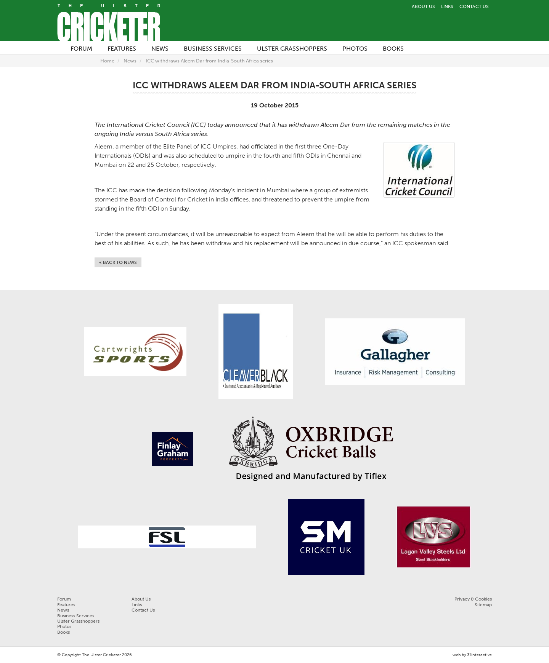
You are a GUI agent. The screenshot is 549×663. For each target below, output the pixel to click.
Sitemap (483, 604)
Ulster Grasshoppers (78, 621)
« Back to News (118, 262)
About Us (423, 6)
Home (107, 61)
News (130, 61)
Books (63, 632)
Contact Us (474, 6)
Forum (64, 599)
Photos (64, 626)
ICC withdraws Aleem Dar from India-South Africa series (209, 61)
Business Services (75, 615)
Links (447, 6)
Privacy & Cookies (473, 599)
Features (66, 604)
